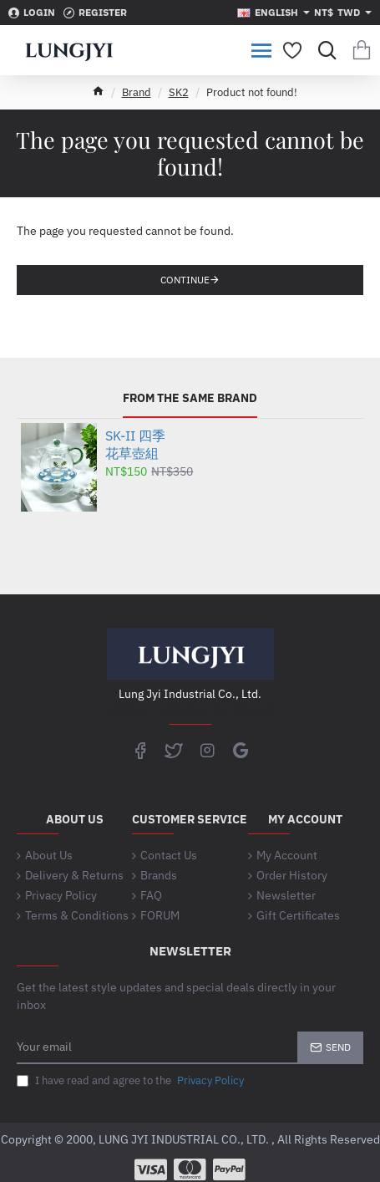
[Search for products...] (323, 50)
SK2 (179, 92)
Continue (185, 279)
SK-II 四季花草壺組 (135, 444)
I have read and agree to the (132, 1080)
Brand (136, 92)
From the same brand (190, 398)
